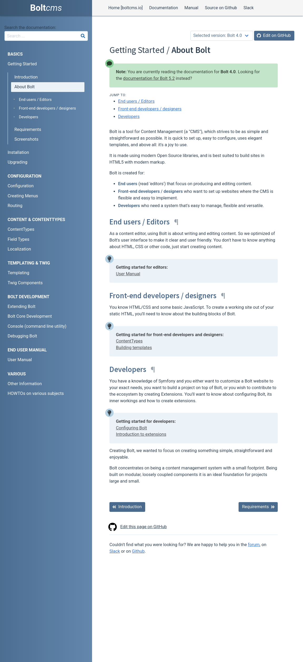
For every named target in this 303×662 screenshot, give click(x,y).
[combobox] (46, 36)
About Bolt (24, 86)
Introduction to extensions (141, 434)
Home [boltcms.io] (125, 7)
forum (254, 544)
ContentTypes (129, 341)
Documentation (163, 7)
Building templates (134, 347)
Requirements (27, 129)
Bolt (46, 8)
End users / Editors (136, 101)
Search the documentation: (30, 27)
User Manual (128, 273)
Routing (15, 205)
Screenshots (26, 139)
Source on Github (221, 7)
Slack (249, 7)
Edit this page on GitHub (138, 527)
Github (138, 551)
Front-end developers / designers (149, 108)
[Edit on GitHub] (274, 36)
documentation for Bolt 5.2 (149, 78)
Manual (191, 7)
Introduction (26, 77)
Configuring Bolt (131, 427)
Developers (129, 116)
